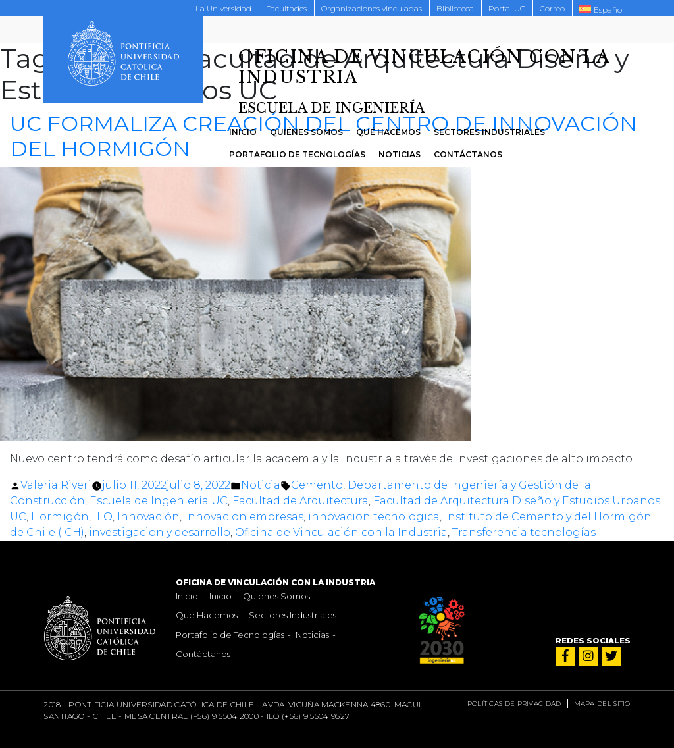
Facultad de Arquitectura (300, 500)
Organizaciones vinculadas (371, 8)
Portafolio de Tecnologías (297, 154)
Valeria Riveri (55, 485)
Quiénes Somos (306, 132)
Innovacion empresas (243, 516)
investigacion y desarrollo (159, 532)
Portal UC (506, 8)
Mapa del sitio (602, 703)
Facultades (286, 8)
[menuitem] (601, 8)
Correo (552, 8)
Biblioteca (455, 8)
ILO (103, 516)
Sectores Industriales (489, 132)
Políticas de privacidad (514, 703)
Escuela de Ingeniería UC (159, 500)
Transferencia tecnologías (524, 532)
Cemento (317, 485)
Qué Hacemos (388, 132)
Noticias (399, 154)
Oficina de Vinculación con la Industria (341, 532)
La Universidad (223, 8)
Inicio (243, 132)
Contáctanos (468, 154)
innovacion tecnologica (374, 516)
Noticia (260, 485)
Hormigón (60, 516)
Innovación (148, 516)
